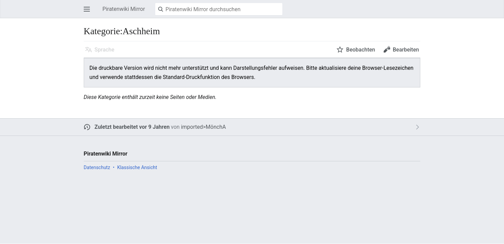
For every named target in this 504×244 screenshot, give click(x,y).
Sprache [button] (105, 49)
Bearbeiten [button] (406, 49)
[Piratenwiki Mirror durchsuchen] (218, 9)
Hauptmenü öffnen (88, 12)
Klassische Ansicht (137, 167)
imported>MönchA (203, 127)
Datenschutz (97, 167)
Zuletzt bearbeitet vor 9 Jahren (132, 127)
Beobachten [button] (360, 49)
